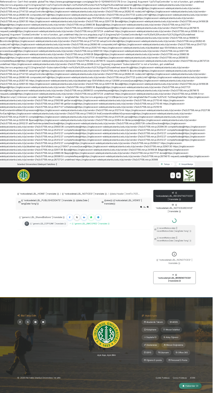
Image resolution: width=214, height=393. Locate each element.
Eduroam (163, 352)
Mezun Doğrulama (173, 345)
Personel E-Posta (178, 360)
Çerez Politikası (180, 378)
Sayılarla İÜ (150, 337)
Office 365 (182, 352)
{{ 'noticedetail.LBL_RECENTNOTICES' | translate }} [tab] (174, 196)
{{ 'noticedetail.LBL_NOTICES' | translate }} (84, 193)
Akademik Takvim (153, 322)
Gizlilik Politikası (163, 378)
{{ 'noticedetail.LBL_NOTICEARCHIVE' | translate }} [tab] (174, 208)
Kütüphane (150, 329)
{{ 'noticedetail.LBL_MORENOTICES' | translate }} (174, 278)
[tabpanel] (174, 250)
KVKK (192, 378)
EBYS (147, 352)
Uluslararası (150, 345)
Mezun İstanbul (171, 329)
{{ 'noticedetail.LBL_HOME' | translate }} (38, 193)
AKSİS (174, 322)
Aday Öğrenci (170, 337)
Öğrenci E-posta (153, 360)
